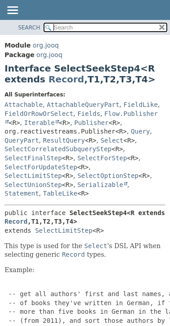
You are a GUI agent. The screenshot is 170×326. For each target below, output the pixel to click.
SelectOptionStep (108, 175)
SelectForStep (102, 158)
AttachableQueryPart (83, 104)
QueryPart (22, 140)
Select (112, 140)
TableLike (60, 193)
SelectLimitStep (33, 175)
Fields (89, 113)
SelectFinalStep (33, 158)
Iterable (39, 122)
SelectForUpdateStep (41, 167)
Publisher (91, 122)
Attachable (24, 104)
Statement (22, 193)
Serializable (100, 184)
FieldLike (140, 104)
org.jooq (45, 45)
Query (140, 131)
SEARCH (29, 27)
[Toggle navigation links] (12, 11)
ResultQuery (64, 140)
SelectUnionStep (33, 184)
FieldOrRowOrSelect (39, 113)
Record (66, 79)
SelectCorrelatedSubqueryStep (58, 149)
